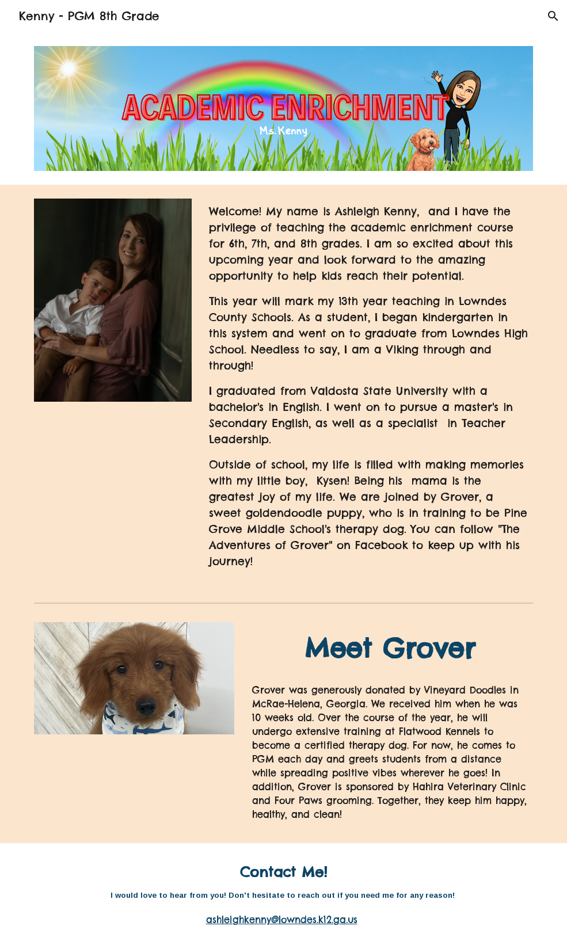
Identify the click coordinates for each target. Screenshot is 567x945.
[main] (368, 391)
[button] (553, 16)
